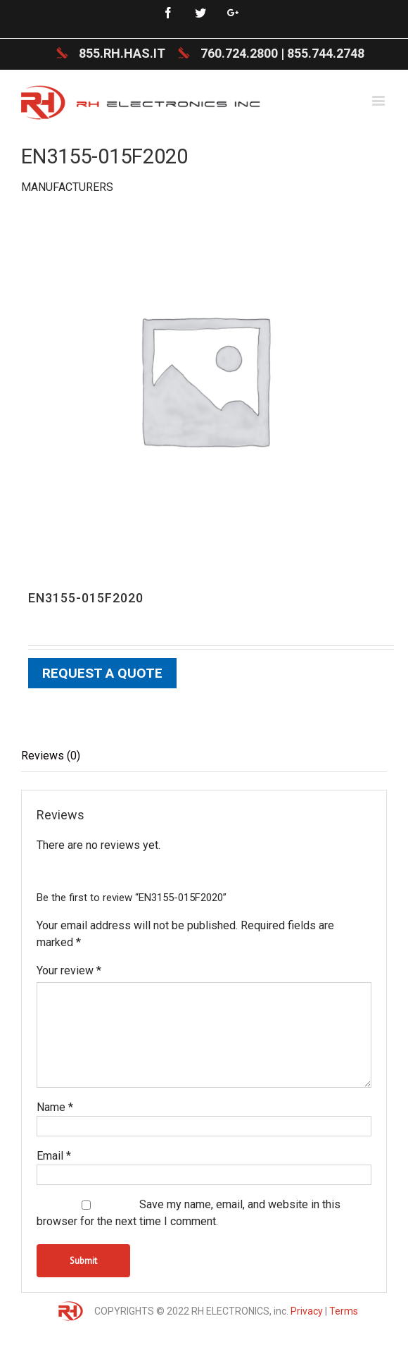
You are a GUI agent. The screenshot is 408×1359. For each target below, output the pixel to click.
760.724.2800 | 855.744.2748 (282, 53)
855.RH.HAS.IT (122, 53)
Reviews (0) (50, 755)
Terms (343, 1311)
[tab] (204, 756)
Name (55, 1107)
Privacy (307, 1311)
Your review (69, 970)
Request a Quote (102, 673)
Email (54, 1155)
